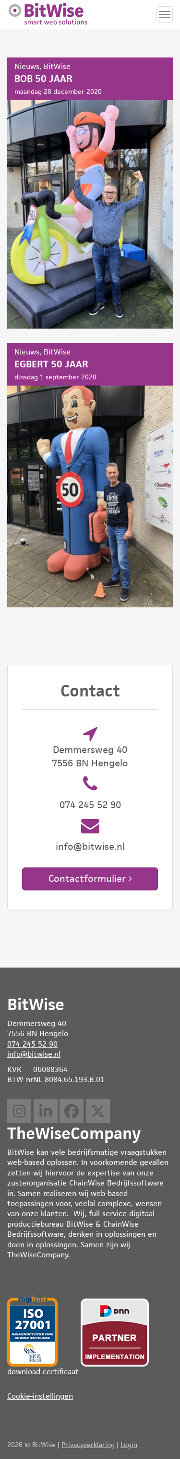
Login (128, 1444)
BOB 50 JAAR (90, 193)
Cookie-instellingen (40, 1396)
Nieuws (26, 66)
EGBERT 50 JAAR (90, 475)
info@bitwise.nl (90, 846)
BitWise (57, 66)
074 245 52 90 (90, 804)
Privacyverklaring (88, 1444)
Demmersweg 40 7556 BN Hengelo (90, 756)
